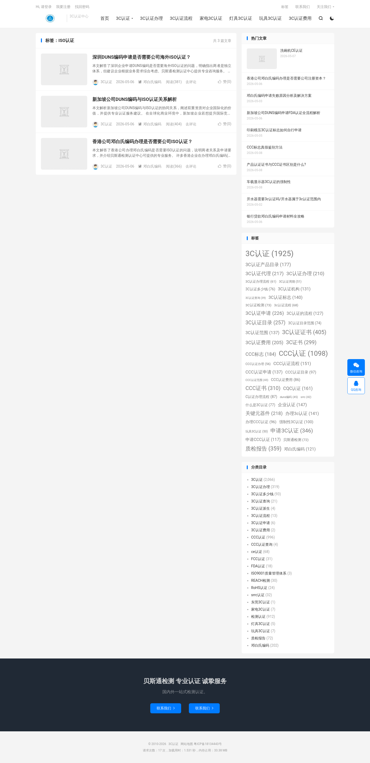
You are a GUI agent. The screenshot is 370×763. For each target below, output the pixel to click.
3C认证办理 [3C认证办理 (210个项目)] (305, 273)
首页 (104, 18)
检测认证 (258, 616)
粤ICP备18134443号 (208, 744)
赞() (224, 82)
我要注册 (63, 7)
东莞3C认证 (260, 602)
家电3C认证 (211, 18)
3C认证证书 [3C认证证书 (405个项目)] (304, 332)
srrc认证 (258, 595)
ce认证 (256, 552)
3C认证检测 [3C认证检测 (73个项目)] (258, 305)
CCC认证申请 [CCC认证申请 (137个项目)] (264, 372)
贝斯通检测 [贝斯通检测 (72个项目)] (296, 440)
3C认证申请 (260, 523)
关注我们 (324, 7)
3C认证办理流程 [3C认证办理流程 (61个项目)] (260, 281)
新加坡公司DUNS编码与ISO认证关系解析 (134, 99)
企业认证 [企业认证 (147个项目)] (292, 404)
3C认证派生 (260, 508)
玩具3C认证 (270, 18)
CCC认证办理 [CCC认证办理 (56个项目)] (258, 364)
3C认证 (50, 18)
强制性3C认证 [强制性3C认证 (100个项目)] (296, 422)
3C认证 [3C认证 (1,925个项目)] (269, 253)
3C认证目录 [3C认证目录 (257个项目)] (265, 323)
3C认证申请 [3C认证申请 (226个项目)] (264, 313)
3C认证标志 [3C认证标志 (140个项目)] (285, 297)
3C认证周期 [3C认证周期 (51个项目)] (290, 281)
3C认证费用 (300, 18)
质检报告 (258, 638)
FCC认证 (258, 559)
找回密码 (82, 7)
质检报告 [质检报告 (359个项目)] (263, 448)
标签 (284, 7)
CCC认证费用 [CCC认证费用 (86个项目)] (285, 380)
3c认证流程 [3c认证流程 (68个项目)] (286, 305)
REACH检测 (260, 580)
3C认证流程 (181, 18)
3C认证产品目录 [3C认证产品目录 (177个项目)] (268, 264)
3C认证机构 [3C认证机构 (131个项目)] (294, 289)
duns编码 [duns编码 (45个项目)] (289, 397)
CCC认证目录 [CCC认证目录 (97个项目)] (300, 372)
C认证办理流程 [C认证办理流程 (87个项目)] (261, 397)
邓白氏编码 (149, 82)
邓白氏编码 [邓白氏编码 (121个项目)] (299, 449)
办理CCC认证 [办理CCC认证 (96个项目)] (260, 422)
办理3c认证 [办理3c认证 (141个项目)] (302, 413)
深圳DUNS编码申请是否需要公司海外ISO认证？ (141, 57)
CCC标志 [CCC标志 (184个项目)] (260, 354)
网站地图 (187, 744)
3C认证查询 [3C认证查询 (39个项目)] (255, 298)
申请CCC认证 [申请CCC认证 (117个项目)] (263, 439)
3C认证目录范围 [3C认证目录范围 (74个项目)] (304, 323)
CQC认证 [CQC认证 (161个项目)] (298, 388)
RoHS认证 (259, 588)
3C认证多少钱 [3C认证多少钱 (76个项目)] (260, 289)
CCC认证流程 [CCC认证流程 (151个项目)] (292, 363)
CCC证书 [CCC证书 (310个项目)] (262, 388)
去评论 (191, 82)
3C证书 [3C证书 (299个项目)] (301, 342)
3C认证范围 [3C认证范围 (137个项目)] (262, 332)
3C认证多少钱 (262, 494)
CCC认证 (258, 537)
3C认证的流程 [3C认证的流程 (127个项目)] (305, 313)
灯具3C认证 (240, 18)
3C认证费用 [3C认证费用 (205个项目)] (264, 342)
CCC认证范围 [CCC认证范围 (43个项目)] (256, 380)
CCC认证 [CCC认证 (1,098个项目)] (303, 353)
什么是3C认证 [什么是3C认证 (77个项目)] (260, 405)
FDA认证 (258, 566)
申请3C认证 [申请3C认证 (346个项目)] (291, 430)
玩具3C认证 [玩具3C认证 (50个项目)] (256, 431)
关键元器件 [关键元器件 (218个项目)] (264, 413)
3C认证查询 (260, 501)
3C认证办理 (151, 18)
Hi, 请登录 (44, 7)
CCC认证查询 (261, 544)
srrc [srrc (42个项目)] (306, 397)
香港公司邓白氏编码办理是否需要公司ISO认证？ (142, 141)
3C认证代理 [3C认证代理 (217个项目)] (264, 273)
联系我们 (302, 7)
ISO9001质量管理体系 (268, 573)
